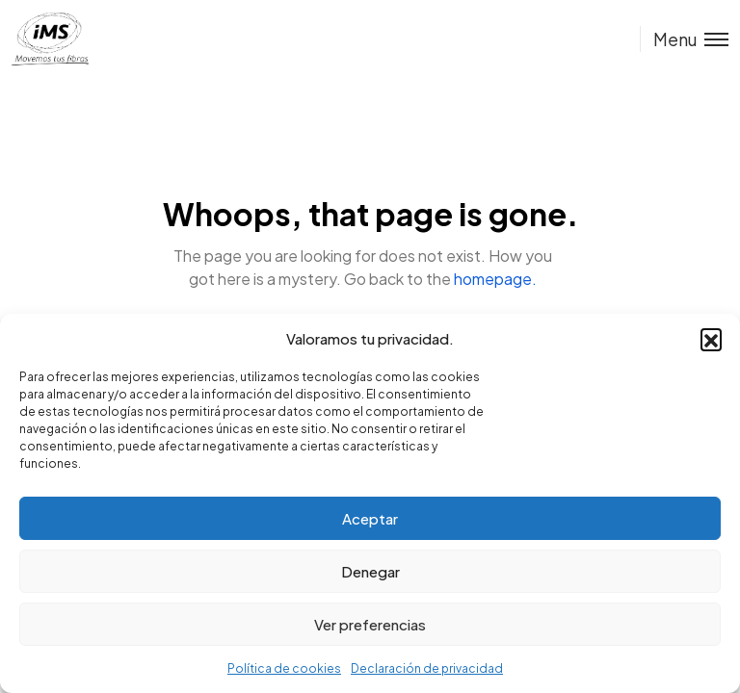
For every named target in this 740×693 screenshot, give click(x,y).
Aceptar (370, 518)
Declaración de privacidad (427, 668)
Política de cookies (284, 668)
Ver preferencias (370, 624)
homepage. (495, 279)
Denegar (370, 571)
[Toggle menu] (684, 39)
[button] (711, 338)
